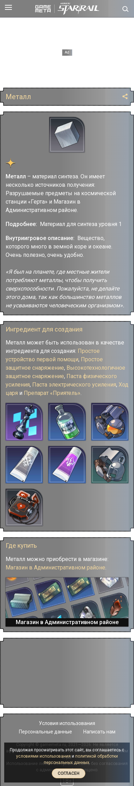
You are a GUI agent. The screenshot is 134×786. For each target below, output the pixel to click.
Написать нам (99, 731)
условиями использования (43, 756)
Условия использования (67, 723)
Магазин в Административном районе (55, 567)
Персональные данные (45, 731)
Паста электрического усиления (74, 384)
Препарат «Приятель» (52, 393)
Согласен (68, 773)
